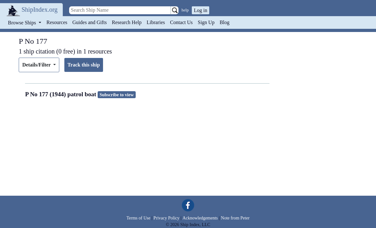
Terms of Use (138, 218)
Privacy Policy (166, 218)
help (185, 10)
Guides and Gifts (89, 22)
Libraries (155, 22)
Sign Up (206, 22)
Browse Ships (22, 22)
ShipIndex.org (40, 9)
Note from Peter (235, 218)
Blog (225, 22)
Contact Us (181, 22)
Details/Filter (37, 64)
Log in (200, 10)
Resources (57, 22)
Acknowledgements (200, 218)
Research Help (127, 22)
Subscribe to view (117, 94)
